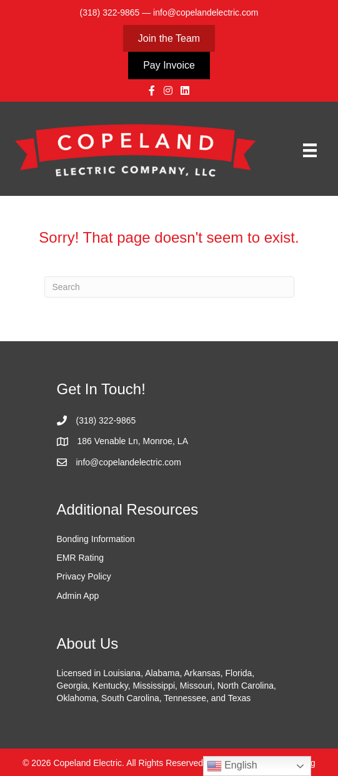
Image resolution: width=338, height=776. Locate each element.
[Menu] (310, 150)
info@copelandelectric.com (205, 12)
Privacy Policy (84, 576)
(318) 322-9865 (110, 12)
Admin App (78, 596)
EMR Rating (80, 558)
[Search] (169, 287)
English (232, 766)
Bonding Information (96, 539)
